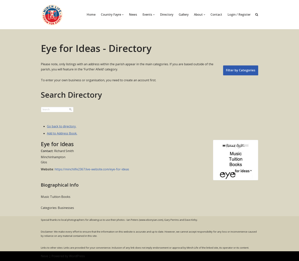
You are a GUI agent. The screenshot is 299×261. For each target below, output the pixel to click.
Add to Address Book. (62, 133)
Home (91, 14)
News (133, 14)
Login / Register (239, 14)
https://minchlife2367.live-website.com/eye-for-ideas (92, 169)
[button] (123, 14)
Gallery (184, 14)
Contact (216, 14)
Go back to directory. (61, 126)
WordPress (77, 256)
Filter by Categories (240, 70)
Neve (44, 256)
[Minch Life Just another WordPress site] (52, 14)
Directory (166, 14)
